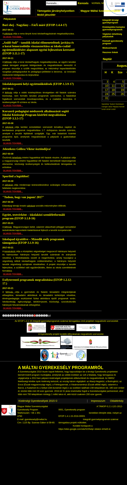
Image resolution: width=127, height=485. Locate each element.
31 (106, 98)
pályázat (8, 33)
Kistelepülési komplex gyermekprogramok (113, 28)
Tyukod (112, 104)
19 (122, 90)
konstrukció (10, 251)
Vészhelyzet (119, 104)
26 (122, 94)
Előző (46, 315)
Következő (3, 315)
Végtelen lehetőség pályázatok (112, 35)
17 (44, 315)
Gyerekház (105, 104)
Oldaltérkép (116, 400)
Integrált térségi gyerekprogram (110, 21)
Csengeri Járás (107, 107)
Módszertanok (109, 48)
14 (37, 315)
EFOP (108, 109)
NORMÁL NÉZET (100, 3)
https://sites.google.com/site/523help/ (76, 429)
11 (30, 315)
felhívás (8, 62)
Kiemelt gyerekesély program (112, 42)
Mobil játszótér (46, 14)
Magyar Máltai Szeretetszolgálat (100, 10)
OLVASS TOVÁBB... (13, 37)
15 (39, 315)
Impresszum (98, 400)
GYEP (113, 109)
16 (42, 315)
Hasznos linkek (110, 52)
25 (113, 94)
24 (106, 94)
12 (32, 315)
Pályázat (116, 107)
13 (34, 315)
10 (27, 315)
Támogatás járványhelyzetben (55, 10)
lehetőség (16, 157)
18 (113, 90)
